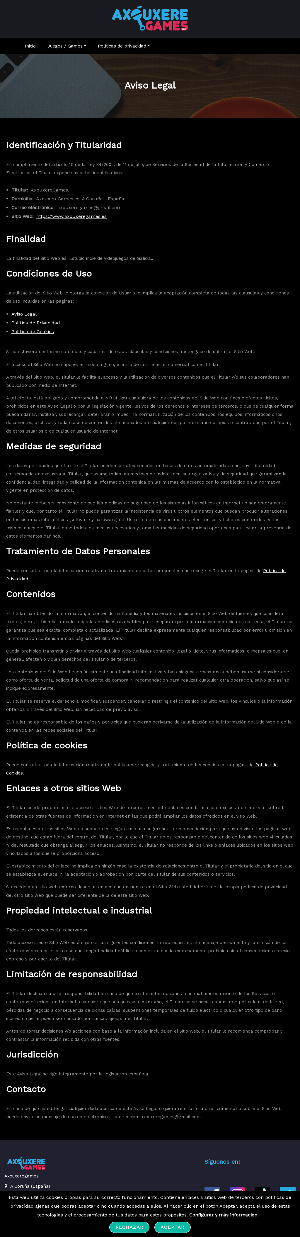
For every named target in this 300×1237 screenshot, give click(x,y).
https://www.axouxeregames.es (71, 219)
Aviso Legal (24, 317)
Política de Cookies (32, 334)
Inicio (30, 49)
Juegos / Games (66, 49)
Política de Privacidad (35, 325)
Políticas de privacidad (124, 49)
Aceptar (172, 1227)
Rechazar (129, 1227)
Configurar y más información (223, 1215)
